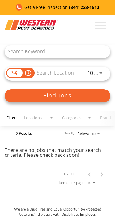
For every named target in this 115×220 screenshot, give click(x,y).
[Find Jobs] (57, 95)
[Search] (57, 95)
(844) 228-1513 (84, 7)
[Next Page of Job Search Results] (102, 174)
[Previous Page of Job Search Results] (89, 174)
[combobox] (54, 51)
